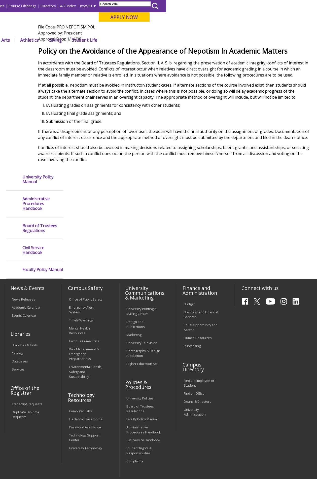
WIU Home (79, 51)
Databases (20, 313)
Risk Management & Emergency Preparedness (84, 306)
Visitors (47, 6)
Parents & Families (21, 6)
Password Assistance (85, 379)
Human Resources (198, 290)
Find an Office (194, 345)
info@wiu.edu (268, 465)
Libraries (148, 6)
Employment (53, 443)
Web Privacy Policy (111, 463)
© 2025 (18, 463)
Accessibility (24, 443)
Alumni (134, 40)
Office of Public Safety (85, 251)
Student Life (235, 40)
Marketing (134, 286)
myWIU (237, 6)
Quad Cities (120, 30)
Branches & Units (25, 297)
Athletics (180, 40)
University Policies (140, 350)
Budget (189, 256)
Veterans (112, 443)
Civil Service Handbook (33, 140)
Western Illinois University (78, 22)
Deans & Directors (197, 353)
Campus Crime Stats (84, 293)
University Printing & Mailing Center (141, 263)
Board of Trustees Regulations (39, 118)
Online (143, 30)
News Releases (23, 251)
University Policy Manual (37, 70)
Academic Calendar (26, 259)
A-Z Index (219, 6)
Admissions (105, 40)
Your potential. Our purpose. (55, 30)
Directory (199, 6)
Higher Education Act (141, 315)
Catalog (17, 305)
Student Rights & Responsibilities (139, 402)
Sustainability (84, 443)
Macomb (96, 30)
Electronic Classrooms (85, 371)
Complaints (134, 413)
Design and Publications (135, 276)
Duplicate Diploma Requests (25, 366)
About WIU (39, 40)
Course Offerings (173, 6)
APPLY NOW (275, 17)
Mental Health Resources (79, 282)
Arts (156, 40)
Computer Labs (80, 363)
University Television (141, 294)
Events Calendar (24, 267)
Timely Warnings (81, 272)
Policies (99, 51)
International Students (76, 6)
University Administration (195, 364)
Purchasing (192, 298)
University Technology (85, 400)
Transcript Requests (27, 356)
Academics (72, 40)
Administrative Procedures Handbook (36, 94)
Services (18, 321)
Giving (206, 40)
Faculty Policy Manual (42, 160)
